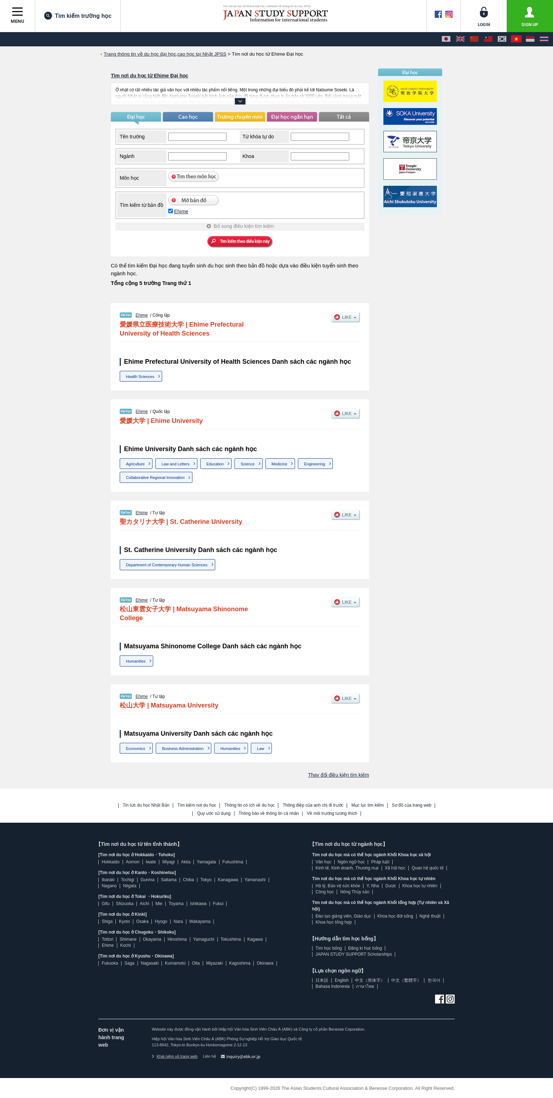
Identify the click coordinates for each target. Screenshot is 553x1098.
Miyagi (168, 861)
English (341, 980)
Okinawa (265, 963)
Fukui (218, 903)
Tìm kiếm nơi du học (196, 805)
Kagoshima (239, 963)
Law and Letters (175, 464)
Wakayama (200, 921)
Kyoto (124, 921)
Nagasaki (150, 963)
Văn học (323, 861)
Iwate (151, 861)
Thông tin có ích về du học (249, 805)
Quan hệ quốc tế (428, 867)
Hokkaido (110, 861)
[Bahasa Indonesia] (530, 39)
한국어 (434, 980)
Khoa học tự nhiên (419, 885)
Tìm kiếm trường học (78, 16)
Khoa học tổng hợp (333, 922)
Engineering (314, 464)
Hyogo (161, 921)
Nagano (109, 885)
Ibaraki (108, 879)
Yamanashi (254, 879)
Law (260, 748)
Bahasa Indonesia (332, 986)
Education (215, 464)
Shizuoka (124, 903)
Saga (129, 963)
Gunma (147, 879)
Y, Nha (373, 885)
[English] (460, 39)
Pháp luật (380, 861)
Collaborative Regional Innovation (155, 477)
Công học (324, 891)
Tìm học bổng (328, 948)
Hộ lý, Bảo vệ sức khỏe (337, 885)
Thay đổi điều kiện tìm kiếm (338, 775)
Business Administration (183, 748)
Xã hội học (395, 867)
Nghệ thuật (429, 916)
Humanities (136, 661)
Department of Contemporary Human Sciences (167, 565)
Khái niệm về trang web (174, 1056)
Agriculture (135, 464)
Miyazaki (214, 963)
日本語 (321, 980)
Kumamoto (175, 963)
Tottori (107, 939)
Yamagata (206, 861)
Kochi (125, 945)
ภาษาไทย (365, 986)
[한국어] (502, 39)
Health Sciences (140, 376)
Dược (390, 885)
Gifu (105, 903)
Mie (158, 903)
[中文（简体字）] (474, 39)
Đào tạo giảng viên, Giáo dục (343, 916)
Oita (196, 963)
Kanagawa (228, 879)
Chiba (188, 879)
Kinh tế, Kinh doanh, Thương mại (346, 867)
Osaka (142, 921)
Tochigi (127, 879)
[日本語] (446, 39)
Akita (186, 861)
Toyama (176, 903)
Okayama (152, 939)
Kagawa (255, 939)
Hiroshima (177, 939)
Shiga (107, 921)
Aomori (132, 861)
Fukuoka (110, 963)
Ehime (181, 211)
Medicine (279, 464)
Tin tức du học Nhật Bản (146, 805)
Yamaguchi (203, 939)
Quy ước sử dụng (214, 813)
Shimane (128, 939)
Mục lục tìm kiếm (367, 805)
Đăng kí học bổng (365, 948)
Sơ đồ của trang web (411, 805)
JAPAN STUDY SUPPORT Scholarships (353, 954)
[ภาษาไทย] (544, 39)
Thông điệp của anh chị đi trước (313, 805)
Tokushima (231, 939)
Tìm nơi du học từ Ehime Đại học (149, 75)
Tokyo (205, 879)
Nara (178, 921)
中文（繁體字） (406, 980)
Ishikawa (198, 903)
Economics (135, 748)
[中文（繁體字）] (488, 39)
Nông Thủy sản (354, 891)
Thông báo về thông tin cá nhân (269, 813)
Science (247, 464)
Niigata (129, 885)
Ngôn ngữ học (351, 861)
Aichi (144, 903)
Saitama (168, 879)
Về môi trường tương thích (332, 813)
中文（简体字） (370, 980)
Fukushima (232, 861)
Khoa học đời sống (395, 916)
